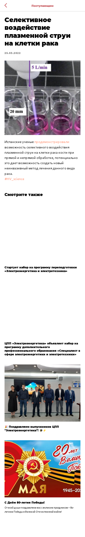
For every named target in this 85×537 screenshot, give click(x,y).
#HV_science (14, 179)
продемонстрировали (51, 142)
